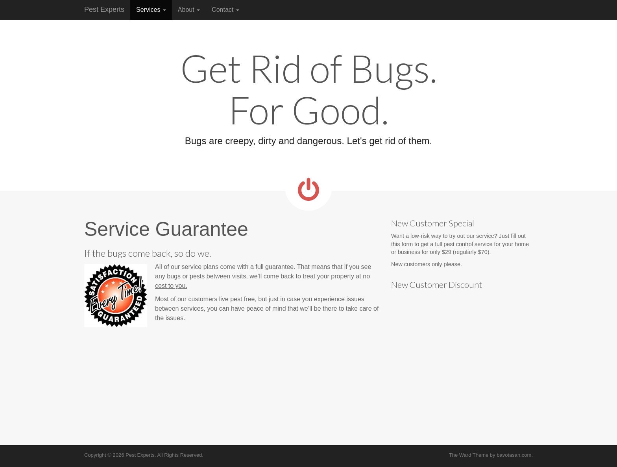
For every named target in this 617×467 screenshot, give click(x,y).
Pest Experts (104, 9)
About (189, 9)
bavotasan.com (514, 455)
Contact (225, 9)
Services (151, 9)
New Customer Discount (436, 284)
